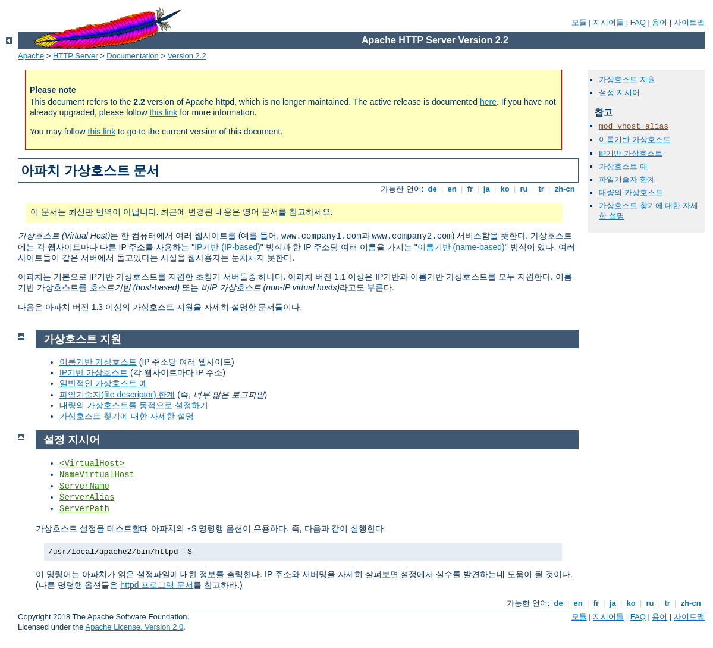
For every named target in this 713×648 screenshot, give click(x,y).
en (451, 188)
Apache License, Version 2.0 (134, 626)
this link (164, 112)
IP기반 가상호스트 (630, 153)
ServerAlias (86, 497)
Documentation (132, 55)
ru (524, 188)
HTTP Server (75, 55)
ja (486, 188)
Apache (31, 55)
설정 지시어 (619, 92)
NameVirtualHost (96, 475)
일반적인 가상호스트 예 (103, 383)
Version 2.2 (187, 55)
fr (470, 188)
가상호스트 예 (623, 166)
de (432, 188)
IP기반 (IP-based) (227, 247)
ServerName (84, 486)
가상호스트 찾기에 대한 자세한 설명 (126, 416)
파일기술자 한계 (627, 179)
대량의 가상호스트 (631, 192)
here (488, 102)
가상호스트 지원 (627, 79)
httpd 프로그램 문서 (156, 585)
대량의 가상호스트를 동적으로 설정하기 (133, 405)
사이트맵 (689, 22)
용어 (659, 22)
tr (541, 188)
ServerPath (84, 509)
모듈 (579, 22)
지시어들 (608, 22)
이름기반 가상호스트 (635, 139)
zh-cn (564, 188)
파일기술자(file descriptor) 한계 (117, 394)
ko (504, 188)
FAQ (638, 22)
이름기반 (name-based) (461, 247)
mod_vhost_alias (633, 126)
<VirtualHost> (91, 463)
